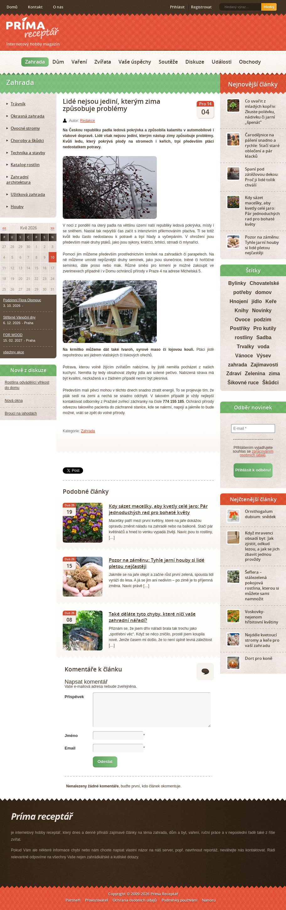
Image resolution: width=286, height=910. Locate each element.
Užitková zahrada (28, 194)
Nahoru (209, 900)
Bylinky (237, 283)
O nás (58, 7)
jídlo (257, 301)
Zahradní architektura (18, 179)
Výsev (264, 355)
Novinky (262, 310)
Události (221, 61)
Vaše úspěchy (135, 61)
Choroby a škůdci (27, 140)
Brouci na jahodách (21, 413)
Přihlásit (177, 7)
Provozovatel (96, 900)
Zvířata (102, 61)
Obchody (250, 61)
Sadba (264, 337)
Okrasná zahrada (28, 116)
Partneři (73, 900)
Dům (58, 61)
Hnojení (239, 301)
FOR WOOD (13, 335)
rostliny (244, 337)
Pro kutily (264, 328)
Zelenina (255, 373)
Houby (17, 206)
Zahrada (35, 61)
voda (263, 346)
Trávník (18, 104)
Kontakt (35, 7)
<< (4, 228)
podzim (262, 319)
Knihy (241, 310)
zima (274, 373)
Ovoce (242, 319)
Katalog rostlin (25, 164)
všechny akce (13, 352)
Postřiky (240, 328)
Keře (271, 301)
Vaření (79, 61)
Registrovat (201, 7)
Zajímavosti (264, 364)
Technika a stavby (28, 152)
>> (52, 228)
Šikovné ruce (243, 382)
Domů (12, 7)
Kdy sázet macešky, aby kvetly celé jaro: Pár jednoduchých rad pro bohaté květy (158, 509)
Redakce (87, 120)
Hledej (269, 7)
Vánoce (244, 355)
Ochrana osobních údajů (135, 900)
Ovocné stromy (25, 128)
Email (70, 748)
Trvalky (245, 346)
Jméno (71, 735)
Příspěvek (74, 696)
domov (263, 292)
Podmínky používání (179, 900)
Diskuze (194, 61)
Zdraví (233, 373)
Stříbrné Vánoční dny (19, 317)
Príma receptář (32, 28)
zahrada (237, 364)
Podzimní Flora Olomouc (22, 300)
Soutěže (168, 61)
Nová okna (14, 400)
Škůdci (270, 382)
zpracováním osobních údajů (256, 453)
